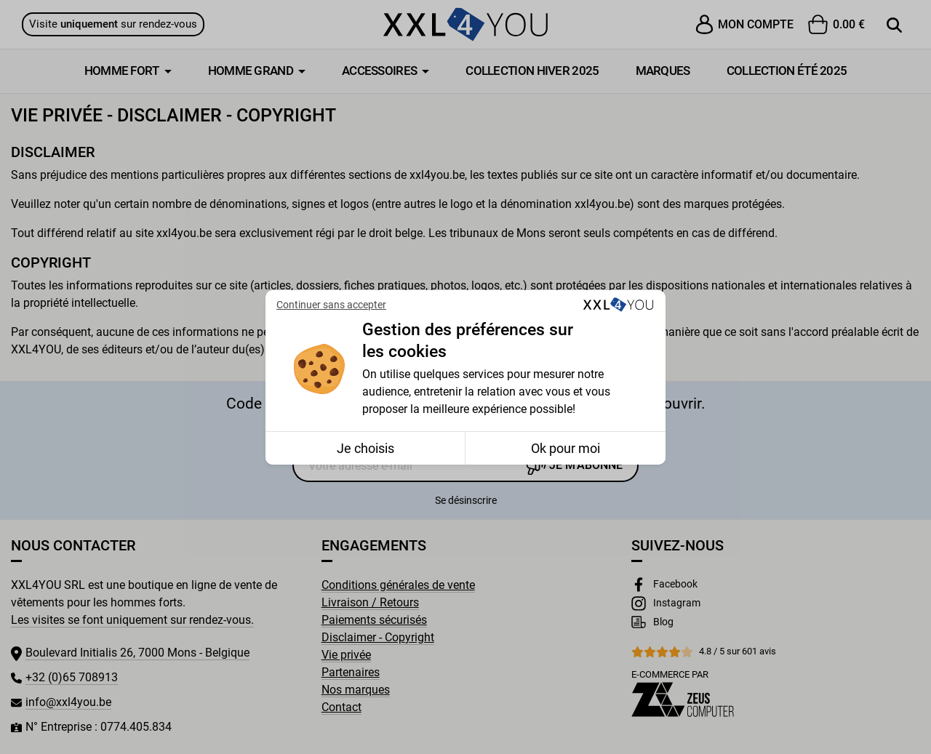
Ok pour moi (565, 448)
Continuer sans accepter (331, 304)
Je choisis (365, 448)
